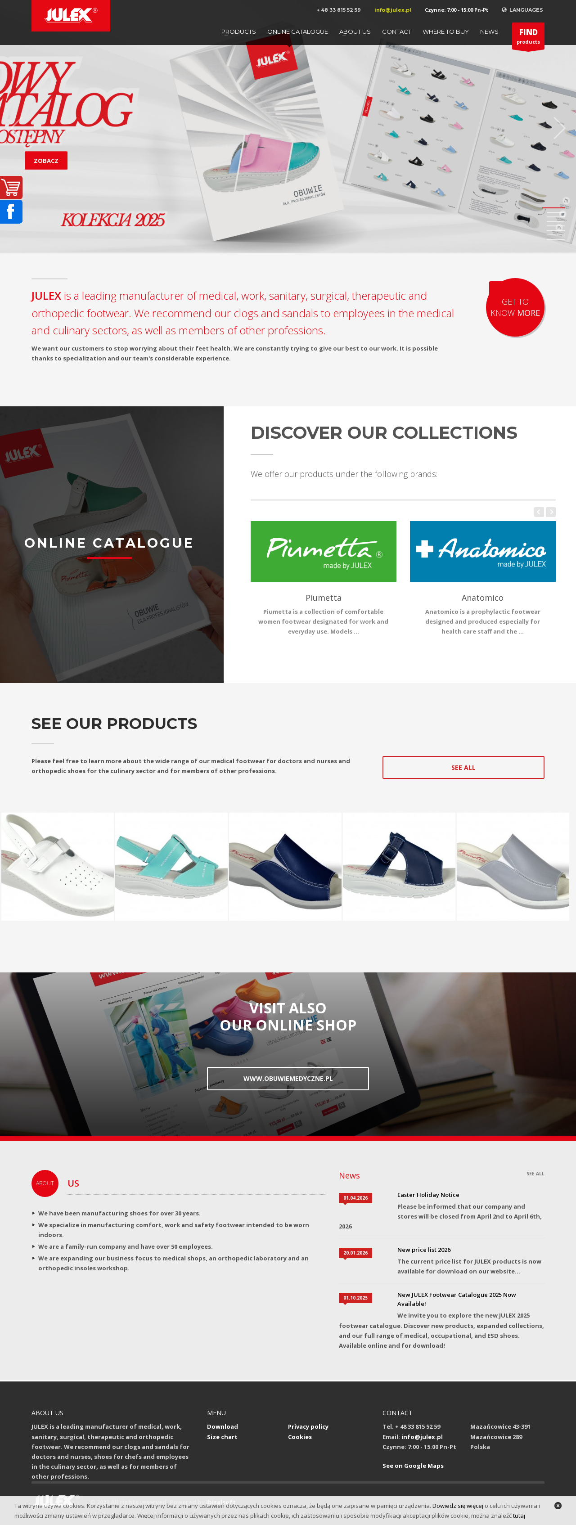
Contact (396, 31)
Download (222, 1426)
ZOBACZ (46, 160)
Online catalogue (297, 31)
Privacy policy (308, 1426)
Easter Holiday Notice (428, 1195)
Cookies (300, 1437)
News (489, 31)
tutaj (519, 1516)
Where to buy (446, 31)
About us (355, 31)
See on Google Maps (413, 1466)
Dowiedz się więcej (457, 1506)
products (528, 38)
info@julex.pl (392, 10)
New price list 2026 (423, 1250)
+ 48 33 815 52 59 (338, 10)
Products (238, 31)
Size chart (222, 1437)
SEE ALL (535, 1173)
